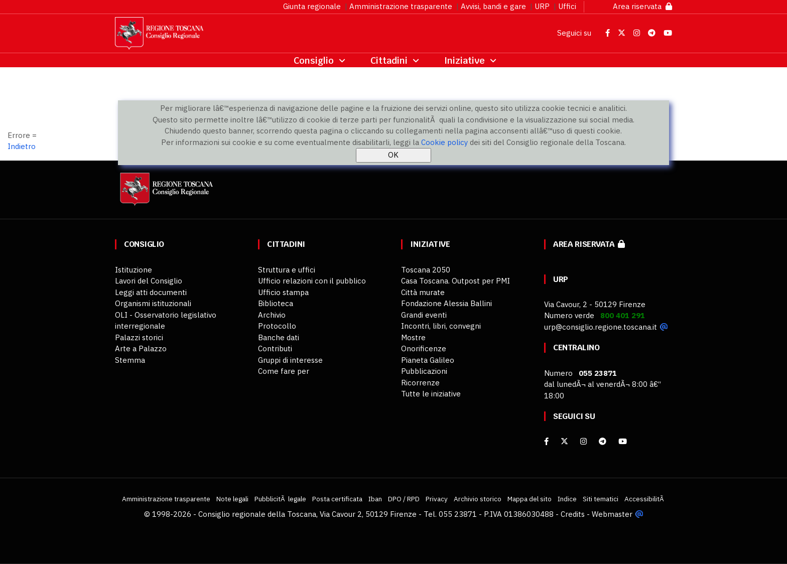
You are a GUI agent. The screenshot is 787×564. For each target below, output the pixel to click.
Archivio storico (477, 498)
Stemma (130, 360)
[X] (564, 441)
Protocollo (277, 326)
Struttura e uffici (286, 269)
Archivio (272, 315)
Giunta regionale (312, 6)
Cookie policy (444, 142)
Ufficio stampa (283, 292)
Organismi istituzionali (153, 303)
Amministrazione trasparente (400, 6)
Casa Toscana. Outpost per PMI (455, 281)
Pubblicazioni (424, 371)
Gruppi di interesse (290, 360)
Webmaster (612, 514)
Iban (375, 498)
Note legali (232, 498)
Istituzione (133, 269)
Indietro (22, 146)
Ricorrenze (420, 382)
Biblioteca (275, 303)
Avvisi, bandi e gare (493, 6)
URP (542, 6)
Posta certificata (337, 498)
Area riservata (642, 6)
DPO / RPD (404, 498)
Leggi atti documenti (151, 292)
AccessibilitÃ (645, 498)
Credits (573, 514)
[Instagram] (583, 441)
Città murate (423, 292)
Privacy (437, 498)
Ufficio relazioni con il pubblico (312, 281)
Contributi (275, 348)
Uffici (567, 6)
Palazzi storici (139, 337)
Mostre (413, 337)
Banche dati (278, 337)
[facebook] (546, 441)
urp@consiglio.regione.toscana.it (600, 327)
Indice (567, 498)
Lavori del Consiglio (148, 281)
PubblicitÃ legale (280, 498)
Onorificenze (423, 348)
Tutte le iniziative (431, 393)
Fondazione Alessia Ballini (446, 303)
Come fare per (283, 371)
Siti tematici (600, 498)
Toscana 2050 (425, 269)
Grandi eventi (424, 315)
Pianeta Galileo (427, 360)
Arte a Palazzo (141, 348)
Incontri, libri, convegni (441, 326)
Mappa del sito (529, 498)
